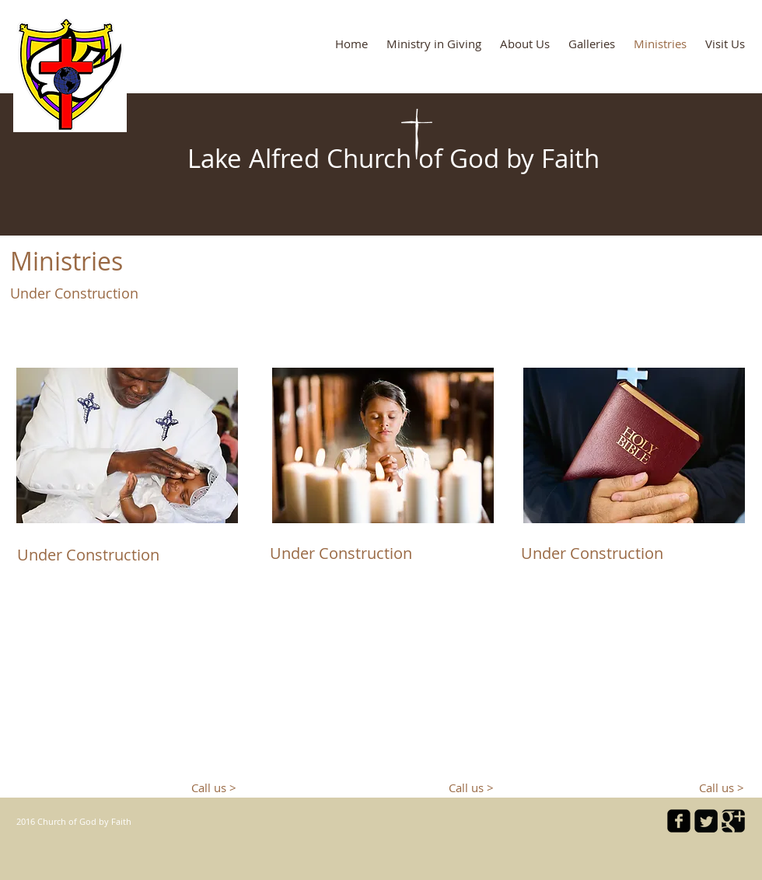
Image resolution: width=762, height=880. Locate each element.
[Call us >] (208, 788)
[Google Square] (733, 821)
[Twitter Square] (706, 821)
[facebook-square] (678, 821)
